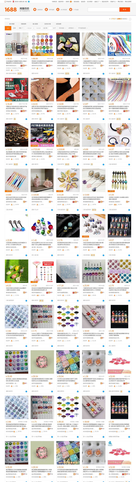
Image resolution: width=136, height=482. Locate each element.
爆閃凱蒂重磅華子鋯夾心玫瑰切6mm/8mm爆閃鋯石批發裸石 (93, 380)
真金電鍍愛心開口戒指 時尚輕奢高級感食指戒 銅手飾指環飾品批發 (16, 153)
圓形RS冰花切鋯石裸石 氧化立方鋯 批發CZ (67, 289)
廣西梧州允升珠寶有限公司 (37, 65)
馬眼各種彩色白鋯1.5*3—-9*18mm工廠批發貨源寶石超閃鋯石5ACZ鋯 (67, 334)
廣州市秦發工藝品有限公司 (114, 383)
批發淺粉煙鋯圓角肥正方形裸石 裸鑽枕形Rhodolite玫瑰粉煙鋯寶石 (42, 380)
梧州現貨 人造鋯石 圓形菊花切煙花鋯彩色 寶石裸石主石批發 (16, 380)
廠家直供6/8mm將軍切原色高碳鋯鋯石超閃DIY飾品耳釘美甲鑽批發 (119, 289)
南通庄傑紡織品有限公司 (63, 156)
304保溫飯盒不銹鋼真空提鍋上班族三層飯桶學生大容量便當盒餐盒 (16, 62)
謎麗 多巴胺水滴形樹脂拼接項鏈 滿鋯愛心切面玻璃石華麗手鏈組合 (42, 107)
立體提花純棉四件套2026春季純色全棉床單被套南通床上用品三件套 (67, 153)
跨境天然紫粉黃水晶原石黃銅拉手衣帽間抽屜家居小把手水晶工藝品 (67, 62)
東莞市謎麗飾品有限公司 (37, 111)
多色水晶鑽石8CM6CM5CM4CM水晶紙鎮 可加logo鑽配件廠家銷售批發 (42, 243)
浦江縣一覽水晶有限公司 (37, 247)
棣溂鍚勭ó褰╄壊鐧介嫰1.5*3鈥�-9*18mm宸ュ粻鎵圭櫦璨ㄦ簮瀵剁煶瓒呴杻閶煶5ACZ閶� (68, 425)
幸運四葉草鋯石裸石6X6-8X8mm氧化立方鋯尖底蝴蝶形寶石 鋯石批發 (93, 334)
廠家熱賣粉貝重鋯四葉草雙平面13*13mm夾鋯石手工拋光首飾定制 (119, 380)
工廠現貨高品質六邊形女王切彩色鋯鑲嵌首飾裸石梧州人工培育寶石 (93, 289)
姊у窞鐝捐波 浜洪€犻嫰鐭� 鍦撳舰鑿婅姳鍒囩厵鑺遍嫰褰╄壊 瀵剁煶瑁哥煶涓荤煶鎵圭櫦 (16, 471)
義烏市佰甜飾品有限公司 (89, 111)
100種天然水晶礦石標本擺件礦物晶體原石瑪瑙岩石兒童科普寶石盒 (119, 243)
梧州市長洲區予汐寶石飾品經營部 (63, 247)
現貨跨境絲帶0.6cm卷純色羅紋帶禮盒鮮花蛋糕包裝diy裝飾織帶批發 (119, 62)
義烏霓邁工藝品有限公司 (63, 111)
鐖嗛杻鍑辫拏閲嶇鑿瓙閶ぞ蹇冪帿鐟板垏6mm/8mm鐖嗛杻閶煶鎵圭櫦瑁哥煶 (93, 471)
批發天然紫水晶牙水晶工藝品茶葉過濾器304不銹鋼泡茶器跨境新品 (93, 198)
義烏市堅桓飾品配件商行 (114, 111)
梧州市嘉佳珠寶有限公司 (63, 338)
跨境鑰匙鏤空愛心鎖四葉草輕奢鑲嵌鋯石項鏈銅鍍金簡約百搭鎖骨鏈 (93, 107)
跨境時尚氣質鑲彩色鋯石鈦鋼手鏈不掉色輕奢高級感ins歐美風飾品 (67, 107)
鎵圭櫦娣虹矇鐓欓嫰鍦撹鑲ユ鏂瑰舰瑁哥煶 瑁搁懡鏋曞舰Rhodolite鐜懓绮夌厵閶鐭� (42, 471)
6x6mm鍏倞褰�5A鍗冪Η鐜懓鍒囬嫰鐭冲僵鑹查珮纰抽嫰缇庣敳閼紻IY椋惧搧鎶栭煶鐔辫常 (42, 425)
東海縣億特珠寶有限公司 (114, 156)
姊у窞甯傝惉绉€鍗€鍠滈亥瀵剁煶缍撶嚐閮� (89, 428)
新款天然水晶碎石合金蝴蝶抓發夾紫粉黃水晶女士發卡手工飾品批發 (67, 198)
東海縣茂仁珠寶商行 (114, 202)
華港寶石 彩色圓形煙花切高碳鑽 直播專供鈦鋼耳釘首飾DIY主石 (42, 62)
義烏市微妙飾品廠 (11, 156)
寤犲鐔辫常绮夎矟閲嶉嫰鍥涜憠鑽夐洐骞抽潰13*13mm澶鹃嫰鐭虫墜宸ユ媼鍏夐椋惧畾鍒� (119, 471)
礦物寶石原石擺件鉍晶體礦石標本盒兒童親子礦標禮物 (119, 334)
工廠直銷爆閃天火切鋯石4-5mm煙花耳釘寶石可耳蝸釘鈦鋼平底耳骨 (93, 62)
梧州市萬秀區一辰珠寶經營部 (12, 383)
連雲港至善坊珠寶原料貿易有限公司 (89, 156)
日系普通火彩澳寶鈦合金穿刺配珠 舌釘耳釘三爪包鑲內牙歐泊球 (16, 243)
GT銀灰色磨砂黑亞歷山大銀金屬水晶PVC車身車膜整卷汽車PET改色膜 (42, 153)
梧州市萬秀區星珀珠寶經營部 (89, 65)
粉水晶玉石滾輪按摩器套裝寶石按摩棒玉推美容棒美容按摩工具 (42, 289)
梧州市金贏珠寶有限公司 (37, 338)
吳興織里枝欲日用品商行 (114, 338)
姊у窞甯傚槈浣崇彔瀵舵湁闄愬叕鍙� (63, 428)
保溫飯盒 (8, 68)
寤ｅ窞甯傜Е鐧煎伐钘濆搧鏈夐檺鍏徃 (114, 474)
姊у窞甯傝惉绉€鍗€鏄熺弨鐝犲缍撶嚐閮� (12, 428)
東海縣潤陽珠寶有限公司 (63, 65)
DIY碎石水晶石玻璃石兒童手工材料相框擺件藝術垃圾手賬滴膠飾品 (67, 380)
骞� (25, 428)
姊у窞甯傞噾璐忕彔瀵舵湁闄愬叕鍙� (37, 428)
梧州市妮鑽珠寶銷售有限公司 (63, 292)
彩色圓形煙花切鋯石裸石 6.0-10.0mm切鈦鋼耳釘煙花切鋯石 (67, 243)
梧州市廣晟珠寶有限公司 (37, 383)
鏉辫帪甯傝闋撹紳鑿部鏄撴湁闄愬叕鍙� (63, 474)
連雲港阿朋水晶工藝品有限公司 (63, 202)
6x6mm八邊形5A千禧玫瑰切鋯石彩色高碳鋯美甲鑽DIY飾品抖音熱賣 (42, 334)
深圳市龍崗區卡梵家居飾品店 (37, 202)
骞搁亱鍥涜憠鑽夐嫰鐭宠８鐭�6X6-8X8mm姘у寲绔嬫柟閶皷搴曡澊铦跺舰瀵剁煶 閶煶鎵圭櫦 (93, 425)
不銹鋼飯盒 (14, 68)
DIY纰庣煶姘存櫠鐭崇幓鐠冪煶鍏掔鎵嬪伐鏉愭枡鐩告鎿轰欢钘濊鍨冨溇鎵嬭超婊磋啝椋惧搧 (67, 471)
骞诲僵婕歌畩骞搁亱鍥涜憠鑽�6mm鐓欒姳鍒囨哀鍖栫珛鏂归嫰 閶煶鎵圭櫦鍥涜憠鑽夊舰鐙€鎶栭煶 (16, 425)
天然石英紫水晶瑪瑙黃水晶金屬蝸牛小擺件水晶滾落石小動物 (16, 289)
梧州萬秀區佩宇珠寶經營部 (114, 292)
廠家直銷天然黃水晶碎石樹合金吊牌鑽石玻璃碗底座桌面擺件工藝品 (93, 153)
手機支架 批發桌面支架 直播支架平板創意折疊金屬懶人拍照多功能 (16, 107)
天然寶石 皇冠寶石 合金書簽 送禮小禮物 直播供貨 (119, 198)
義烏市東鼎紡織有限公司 (114, 65)
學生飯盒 (20, 68)
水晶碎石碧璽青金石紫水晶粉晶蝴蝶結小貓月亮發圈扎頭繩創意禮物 (119, 153)
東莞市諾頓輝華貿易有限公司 (63, 383)
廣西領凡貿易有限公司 (12, 247)
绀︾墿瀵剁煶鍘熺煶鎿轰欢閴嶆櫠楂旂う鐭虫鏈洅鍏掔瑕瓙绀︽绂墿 (119, 425)
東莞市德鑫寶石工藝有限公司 (37, 292)
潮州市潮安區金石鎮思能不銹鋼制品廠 (12, 65)
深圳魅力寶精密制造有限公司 (12, 111)
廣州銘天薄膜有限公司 (37, 156)
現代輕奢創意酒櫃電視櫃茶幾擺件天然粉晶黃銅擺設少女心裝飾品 (42, 198)
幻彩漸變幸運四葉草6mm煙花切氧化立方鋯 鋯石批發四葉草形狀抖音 (16, 334)
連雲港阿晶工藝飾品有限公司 (12, 202)
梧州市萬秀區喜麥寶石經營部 (89, 338)
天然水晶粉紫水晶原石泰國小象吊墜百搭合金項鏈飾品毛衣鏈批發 (93, 243)
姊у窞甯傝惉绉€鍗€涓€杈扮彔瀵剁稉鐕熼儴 (12, 474)
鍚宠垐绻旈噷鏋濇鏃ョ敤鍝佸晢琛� (114, 428)
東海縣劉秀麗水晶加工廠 (89, 202)
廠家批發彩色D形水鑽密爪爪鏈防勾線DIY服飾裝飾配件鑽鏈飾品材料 (119, 107)
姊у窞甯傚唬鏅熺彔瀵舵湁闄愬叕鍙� (37, 474)
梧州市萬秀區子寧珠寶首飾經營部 (89, 292)
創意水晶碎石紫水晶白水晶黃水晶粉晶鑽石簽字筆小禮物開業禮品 (16, 198)
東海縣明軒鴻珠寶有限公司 (114, 247)
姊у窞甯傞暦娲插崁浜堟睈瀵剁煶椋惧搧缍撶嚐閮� (89, 474)
